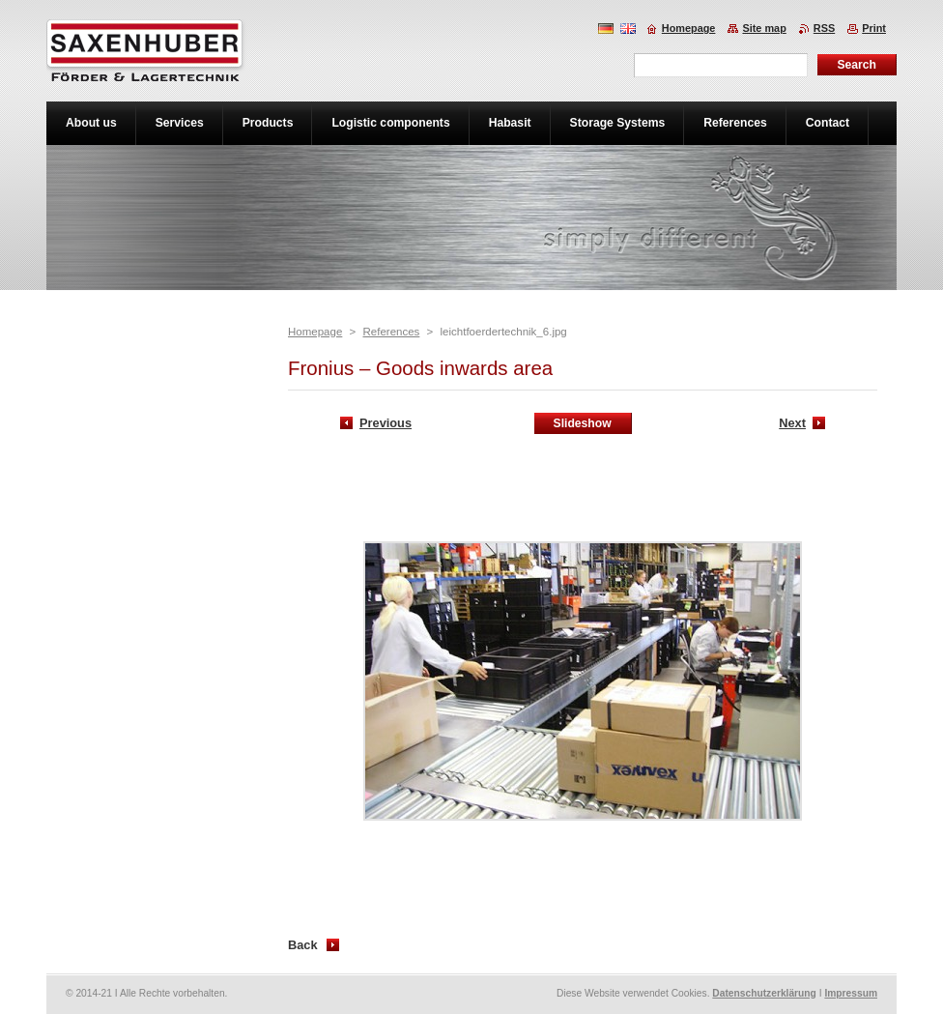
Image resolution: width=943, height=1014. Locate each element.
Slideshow (583, 423)
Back (303, 945)
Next (792, 423)
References (390, 331)
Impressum (850, 993)
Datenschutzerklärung (764, 993)
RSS (824, 28)
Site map (764, 28)
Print (874, 28)
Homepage (315, 331)
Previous (385, 423)
